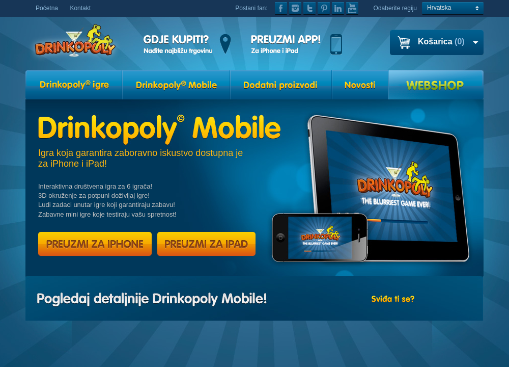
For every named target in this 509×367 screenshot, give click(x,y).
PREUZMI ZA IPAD (205, 244)
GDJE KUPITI (187, 45)
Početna (47, 8)
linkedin (338, 8)
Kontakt (80, 8)
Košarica (441, 41)
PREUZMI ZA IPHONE (95, 244)
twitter (309, 8)
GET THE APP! (296, 45)
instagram (295, 8)
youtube (352, 8)
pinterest (324, 8)
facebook (281, 8)
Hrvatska (439, 7)
